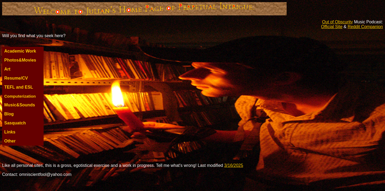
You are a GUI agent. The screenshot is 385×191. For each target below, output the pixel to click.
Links (9, 132)
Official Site (331, 26)
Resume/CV (16, 78)
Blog (9, 114)
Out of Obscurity (337, 22)
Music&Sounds (19, 105)
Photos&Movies (20, 60)
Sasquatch (15, 123)
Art (7, 69)
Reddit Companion (365, 26)
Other (10, 141)
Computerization (20, 96)
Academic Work (20, 51)
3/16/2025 (233, 165)
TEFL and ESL (18, 87)
